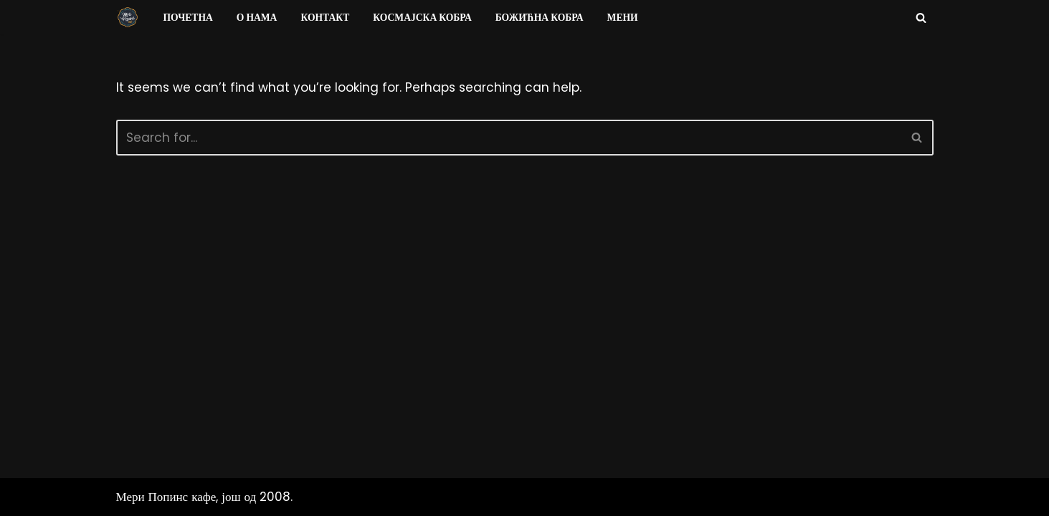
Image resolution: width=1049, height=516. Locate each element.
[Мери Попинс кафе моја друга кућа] (127, 17)
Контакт (324, 17)
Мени (622, 17)
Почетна (188, 17)
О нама (257, 17)
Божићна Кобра (539, 17)
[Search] (921, 17)
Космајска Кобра (422, 17)
